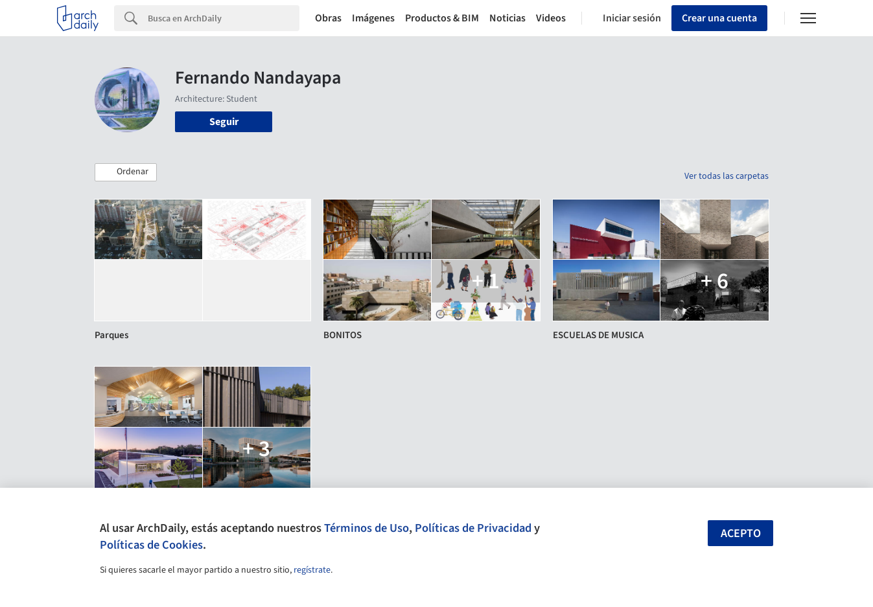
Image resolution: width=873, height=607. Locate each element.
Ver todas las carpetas (726, 176)
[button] (126, 172)
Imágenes (373, 18)
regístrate (312, 570)
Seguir (224, 122)
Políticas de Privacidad (473, 528)
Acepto (741, 533)
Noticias (507, 18)
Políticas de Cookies (151, 544)
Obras (328, 18)
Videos (551, 18)
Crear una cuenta (719, 18)
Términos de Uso (366, 528)
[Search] (223, 18)
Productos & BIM (442, 18)
